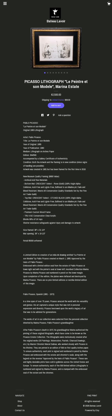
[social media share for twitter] (48, 115)
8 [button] (64, 72)
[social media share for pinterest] (54, 115)
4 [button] (53, 72)
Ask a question (64, 115)
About (19, 405)
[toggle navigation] (5, 3)
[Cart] (108, 4)
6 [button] (58, 72)
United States (58, 99)
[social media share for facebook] (42, 115)
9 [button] (67, 72)
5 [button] (56, 72)
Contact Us (20, 410)
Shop (20, 401)
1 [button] (45, 72)
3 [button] (50, 72)
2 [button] (47, 72)
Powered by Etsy (92, 410)
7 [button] (61, 72)
